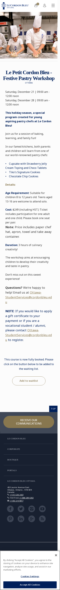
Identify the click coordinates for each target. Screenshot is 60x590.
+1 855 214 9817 (16, 501)
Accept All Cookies (30, 584)
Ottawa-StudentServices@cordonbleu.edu (28, 297)
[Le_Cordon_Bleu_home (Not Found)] (16, 6)
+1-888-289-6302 (26, 498)
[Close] (56, 555)
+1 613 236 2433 (16, 495)
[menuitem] (36, 6)
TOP (53, 408)
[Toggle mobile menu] (53, 6)
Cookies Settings (30, 576)
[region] (30, 570)
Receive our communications (29, 421)
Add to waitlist (29, 381)
